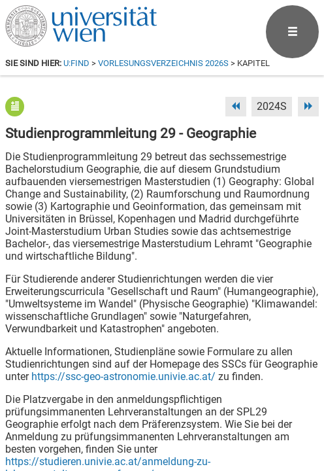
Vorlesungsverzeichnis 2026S (163, 63)
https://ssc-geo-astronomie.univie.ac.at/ (123, 376)
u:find (76, 63)
